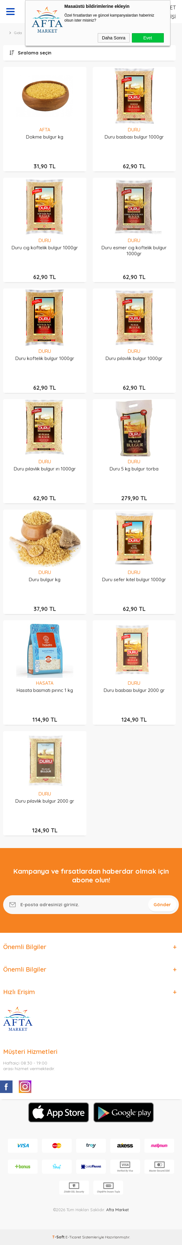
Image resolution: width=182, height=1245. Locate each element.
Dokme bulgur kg (44, 137)
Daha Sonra (114, 37)
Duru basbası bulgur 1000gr (134, 137)
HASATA (45, 683)
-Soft (58, 1237)
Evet (147, 37)
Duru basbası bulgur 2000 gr (134, 690)
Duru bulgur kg (44, 579)
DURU (134, 130)
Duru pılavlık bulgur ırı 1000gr (45, 469)
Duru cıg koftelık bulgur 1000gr (45, 248)
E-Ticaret (73, 1237)
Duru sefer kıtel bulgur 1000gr (134, 579)
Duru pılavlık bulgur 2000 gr (44, 801)
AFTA (44, 130)
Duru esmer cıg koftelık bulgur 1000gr (134, 251)
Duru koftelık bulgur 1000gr (44, 358)
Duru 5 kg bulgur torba (134, 469)
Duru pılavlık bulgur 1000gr (134, 358)
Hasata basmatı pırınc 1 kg (45, 690)
